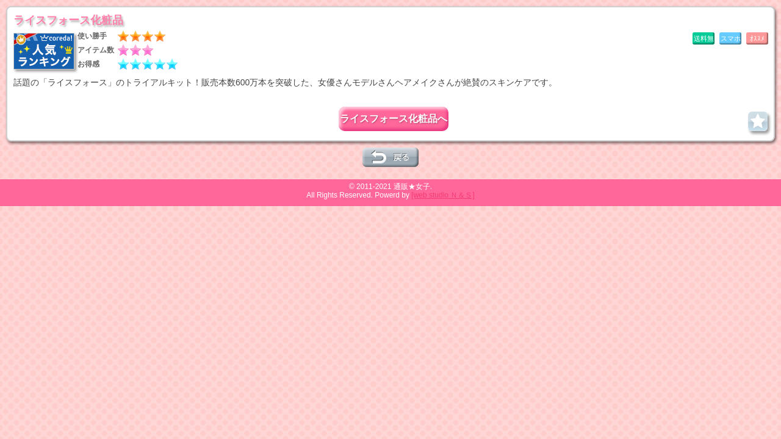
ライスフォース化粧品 (68, 20)
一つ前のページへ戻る (390, 157)
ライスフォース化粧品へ (393, 118)
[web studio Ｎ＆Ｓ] (442, 195)
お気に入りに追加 (758, 121)
